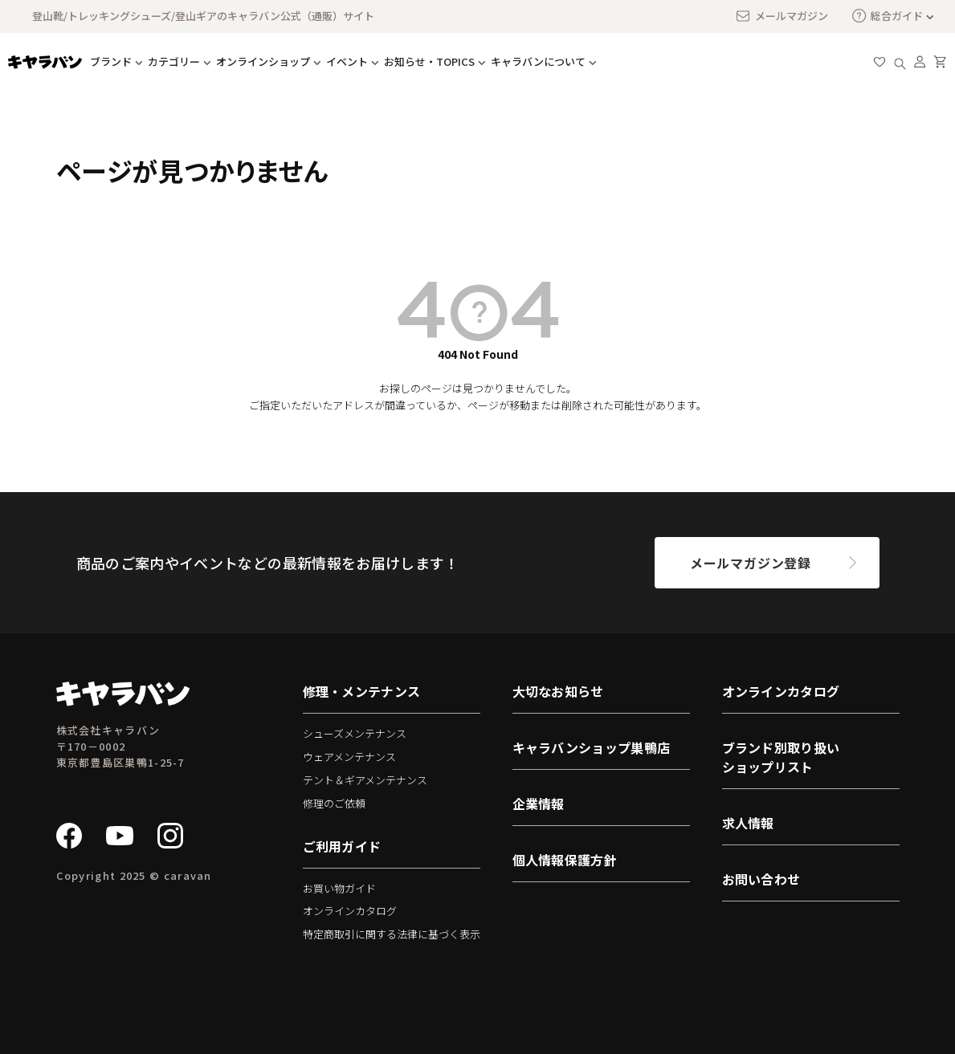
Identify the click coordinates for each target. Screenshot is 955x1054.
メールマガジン (781, 16)
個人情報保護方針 (565, 859)
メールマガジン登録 (750, 562)
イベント (347, 61)
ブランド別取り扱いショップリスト (781, 757)
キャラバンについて (538, 61)
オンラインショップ (263, 61)
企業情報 (538, 803)
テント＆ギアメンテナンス (365, 779)
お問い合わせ (761, 879)
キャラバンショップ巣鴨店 (591, 747)
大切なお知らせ (558, 691)
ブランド (111, 61)
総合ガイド (887, 15)
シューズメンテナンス (354, 733)
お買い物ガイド (339, 888)
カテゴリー (174, 61)
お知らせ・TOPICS (429, 61)
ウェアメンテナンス (349, 756)
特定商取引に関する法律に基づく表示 (391, 934)
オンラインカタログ (350, 910)
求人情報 (748, 822)
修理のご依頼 (334, 803)
